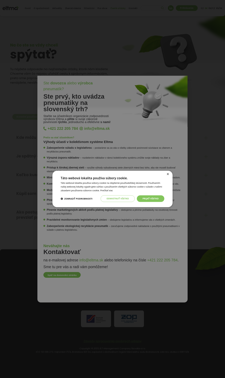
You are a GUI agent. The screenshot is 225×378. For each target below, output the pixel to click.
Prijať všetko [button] (151, 198)
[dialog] (112, 189)
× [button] (168, 174)
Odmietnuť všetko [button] (117, 198)
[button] (77, 198)
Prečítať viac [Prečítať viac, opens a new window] (106, 190)
